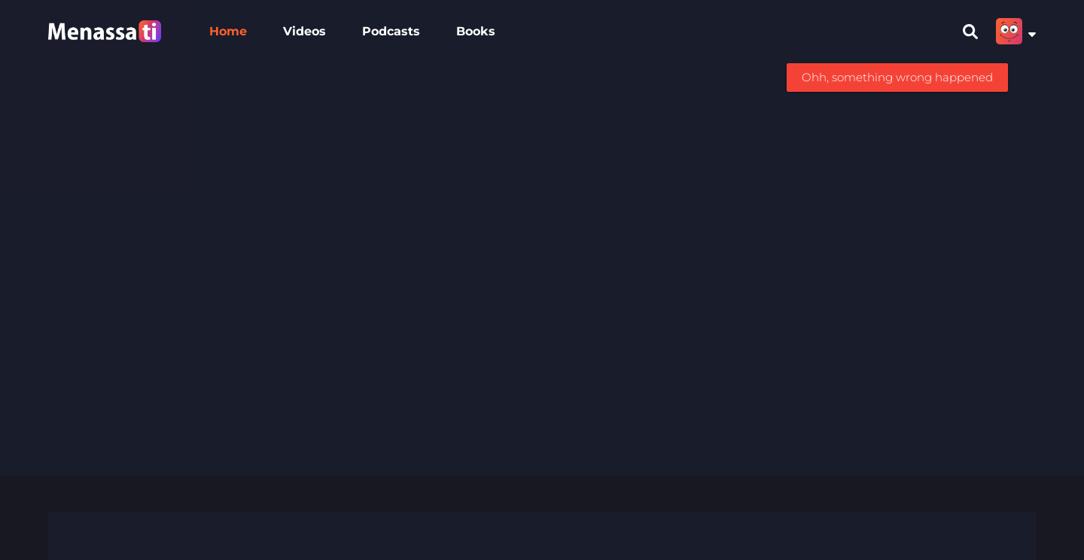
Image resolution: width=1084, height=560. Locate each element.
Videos (304, 31)
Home (228, 31)
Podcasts (391, 31)
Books (475, 31)
